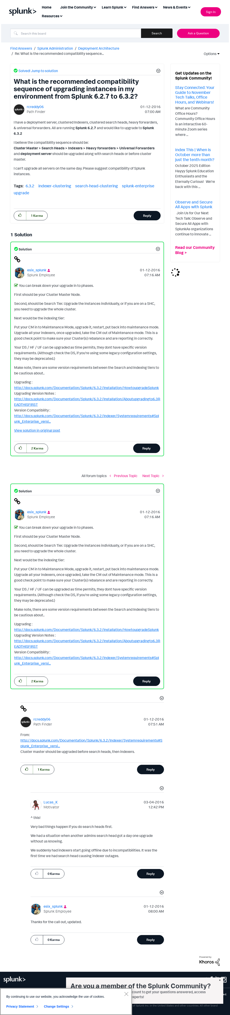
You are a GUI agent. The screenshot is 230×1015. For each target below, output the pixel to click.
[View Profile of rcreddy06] (35, 106)
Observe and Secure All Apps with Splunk (193, 204)
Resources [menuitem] (50, 16)
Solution (25, 249)
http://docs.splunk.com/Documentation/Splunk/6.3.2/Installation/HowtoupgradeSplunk (86, 387)
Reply (147, 215)
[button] (158, 71)
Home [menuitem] (46, 7)
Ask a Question (198, 33)
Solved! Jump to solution (38, 71)
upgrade (21, 192)
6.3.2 (30, 185)
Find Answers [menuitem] (143, 7)
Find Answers (21, 48)
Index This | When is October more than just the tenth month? (194, 154)
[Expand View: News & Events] (189, 7)
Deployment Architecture (98, 48)
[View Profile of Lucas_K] (51, 802)
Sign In (211, 12)
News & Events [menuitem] (175, 7)
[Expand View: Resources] (61, 15)
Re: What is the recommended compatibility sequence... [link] (59, 53)
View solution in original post (37, 430)
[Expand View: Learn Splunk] (125, 7)
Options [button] (209, 53)
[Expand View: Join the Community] (95, 7)
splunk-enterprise (138, 185)
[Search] (75, 33)
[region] (66, 1001)
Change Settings (56, 1006)
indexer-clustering (54, 185)
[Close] (126, 994)
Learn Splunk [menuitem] (112, 7)
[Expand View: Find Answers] (156, 7)
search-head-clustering (96, 185)
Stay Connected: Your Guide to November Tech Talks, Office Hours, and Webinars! (195, 94)
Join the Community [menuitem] (76, 7)
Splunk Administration (55, 48)
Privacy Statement (20, 1006)
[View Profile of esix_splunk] (36, 270)
